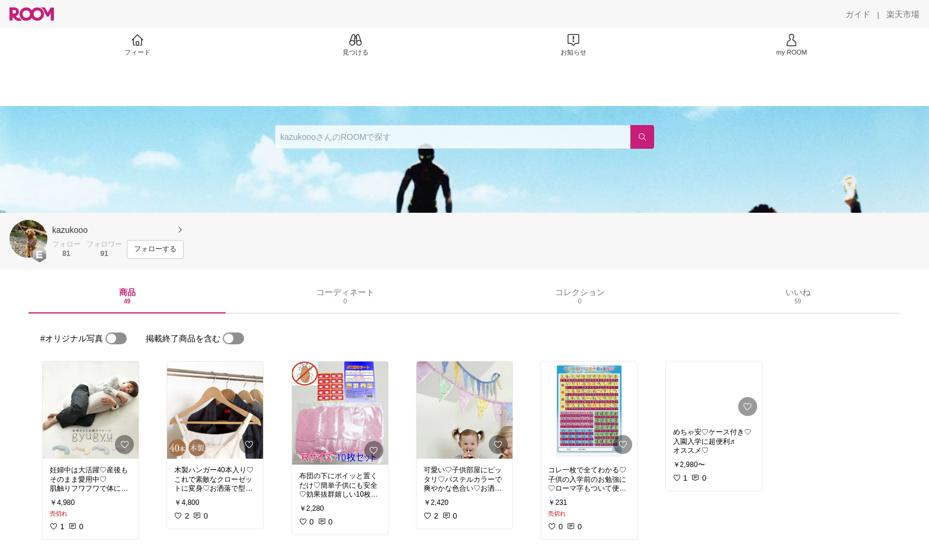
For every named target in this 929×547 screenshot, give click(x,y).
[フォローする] (155, 249)
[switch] (116, 338)
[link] (91, 410)
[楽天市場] (903, 14)
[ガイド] (857, 14)
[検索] (642, 137)
